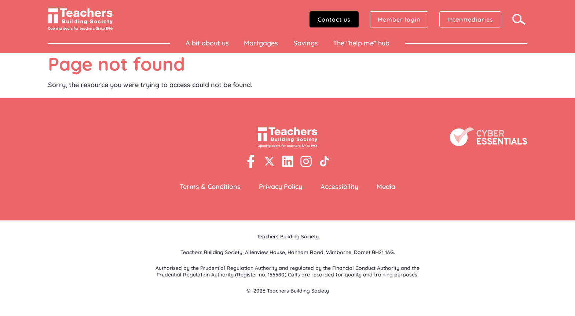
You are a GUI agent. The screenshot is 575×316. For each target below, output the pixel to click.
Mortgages (261, 43)
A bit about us (207, 43)
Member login (399, 19)
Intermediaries (470, 19)
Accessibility (339, 186)
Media (386, 186)
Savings (305, 43)
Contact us (334, 19)
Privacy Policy (280, 186)
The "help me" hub (361, 43)
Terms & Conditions (210, 186)
